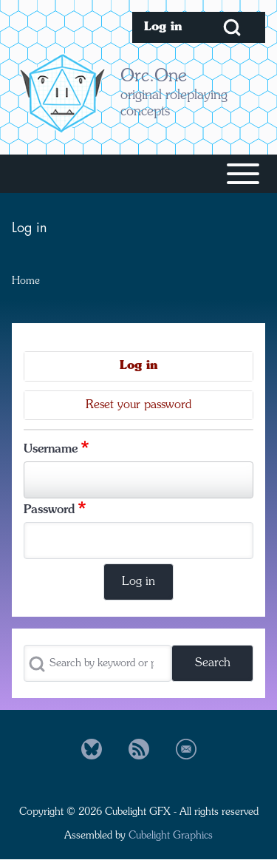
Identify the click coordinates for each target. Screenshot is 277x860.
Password (49, 510)
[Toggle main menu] (138, 174)
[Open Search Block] (232, 27)
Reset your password (138, 405)
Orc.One (153, 77)
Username (51, 450)
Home (26, 281)
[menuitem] (165, 27)
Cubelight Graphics (171, 835)
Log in (138, 366)
